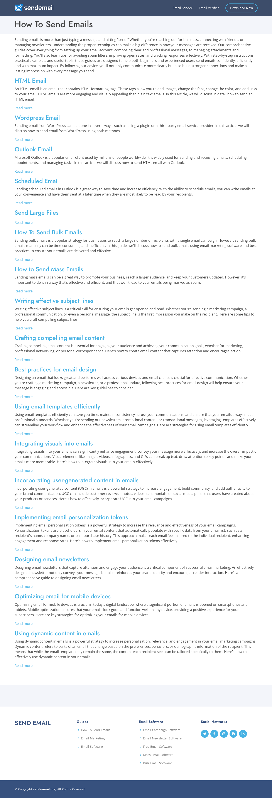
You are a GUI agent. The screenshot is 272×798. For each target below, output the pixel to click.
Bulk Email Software (157, 763)
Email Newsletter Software (162, 738)
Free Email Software (157, 746)
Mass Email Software (158, 754)
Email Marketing (93, 738)
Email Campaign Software (162, 730)
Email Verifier (209, 8)
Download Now (241, 8)
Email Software (92, 746)
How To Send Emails (95, 730)
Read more (24, 108)
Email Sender (182, 8)
